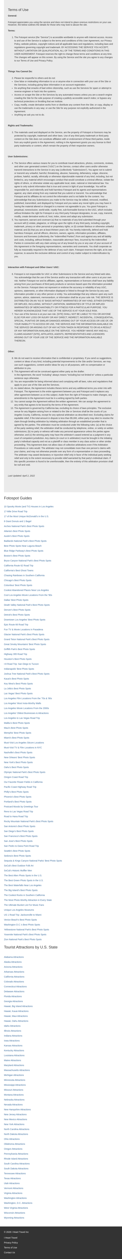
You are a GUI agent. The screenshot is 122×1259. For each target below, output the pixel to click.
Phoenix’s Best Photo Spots (17, 796)
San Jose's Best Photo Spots (18, 841)
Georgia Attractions (13, 1001)
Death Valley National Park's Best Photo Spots (27, 605)
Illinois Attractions (12, 1031)
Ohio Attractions (12, 1139)
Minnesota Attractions (14, 1080)
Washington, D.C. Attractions (18, 1203)
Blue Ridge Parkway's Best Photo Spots (23, 551)
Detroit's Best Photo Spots (17, 614)
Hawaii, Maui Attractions (16, 1016)
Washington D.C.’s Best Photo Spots (22, 924)
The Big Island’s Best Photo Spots (20, 890)
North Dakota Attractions (16, 1134)
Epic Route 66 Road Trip (16, 624)
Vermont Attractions (13, 1188)
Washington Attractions (15, 1198)
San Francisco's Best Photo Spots (20, 836)
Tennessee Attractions (15, 1173)
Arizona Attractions (13, 967)
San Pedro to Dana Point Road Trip (21, 846)
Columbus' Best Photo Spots (18, 585)
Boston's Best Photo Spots (17, 555)
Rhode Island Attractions (16, 1158)
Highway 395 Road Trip (15, 654)
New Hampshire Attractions (17, 1109)
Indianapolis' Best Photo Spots (19, 669)
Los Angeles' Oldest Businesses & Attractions (26, 713)
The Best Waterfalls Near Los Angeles (22, 885)
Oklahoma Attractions (14, 1144)
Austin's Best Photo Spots (17, 536)
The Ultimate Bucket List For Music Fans (24, 905)
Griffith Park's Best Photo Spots (19, 649)
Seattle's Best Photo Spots (17, 851)
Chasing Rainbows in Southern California (24, 575)
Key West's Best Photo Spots (18, 683)
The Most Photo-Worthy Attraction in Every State (28, 900)
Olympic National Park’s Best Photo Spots (24, 772)
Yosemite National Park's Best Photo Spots (25, 934)
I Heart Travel (10, 1237)
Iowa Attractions (12, 1040)
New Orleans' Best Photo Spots (19, 757)
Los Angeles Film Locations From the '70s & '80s (28, 698)
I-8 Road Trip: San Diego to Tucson (21, 664)
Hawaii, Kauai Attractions (16, 1011)
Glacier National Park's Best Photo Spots (24, 634)
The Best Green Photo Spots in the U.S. (23, 880)
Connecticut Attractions (15, 986)
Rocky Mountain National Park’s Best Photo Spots (28, 821)
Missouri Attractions (13, 1090)
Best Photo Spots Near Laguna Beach (23, 546)
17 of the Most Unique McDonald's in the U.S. (26, 516)
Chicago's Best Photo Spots (17, 580)
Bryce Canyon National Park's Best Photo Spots (27, 560)
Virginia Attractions (13, 1193)
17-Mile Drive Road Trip (15, 511)
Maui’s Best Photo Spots (16, 728)
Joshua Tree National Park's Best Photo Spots (27, 674)
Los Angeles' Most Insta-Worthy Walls (22, 703)
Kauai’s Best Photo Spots (16, 678)
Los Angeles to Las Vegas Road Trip (22, 718)
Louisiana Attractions (14, 1055)
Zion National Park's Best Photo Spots (23, 939)
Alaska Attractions (13, 962)
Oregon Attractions (13, 1149)
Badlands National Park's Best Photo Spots (25, 541)
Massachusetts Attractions (17, 1070)
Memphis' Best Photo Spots (17, 733)
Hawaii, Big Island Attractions (18, 1006)
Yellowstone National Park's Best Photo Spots (26, 929)
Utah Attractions (12, 1183)
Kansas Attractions (13, 1045)
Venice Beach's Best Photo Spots (20, 919)
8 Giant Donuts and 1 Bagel (17, 521)
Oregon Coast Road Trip (16, 777)
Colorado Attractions (14, 981)
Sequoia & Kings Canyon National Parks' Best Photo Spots (33, 860)
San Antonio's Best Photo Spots (19, 826)
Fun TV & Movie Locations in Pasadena (23, 629)
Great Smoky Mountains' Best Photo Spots (25, 644)
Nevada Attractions (13, 1104)
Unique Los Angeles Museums (19, 910)
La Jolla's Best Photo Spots (17, 688)
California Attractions (14, 976)
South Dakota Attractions (16, 1168)
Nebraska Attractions (14, 1099)
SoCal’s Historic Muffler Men (18, 870)
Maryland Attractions (14, 1065)
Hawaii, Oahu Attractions (16, 1021)
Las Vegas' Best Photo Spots (18, 693)
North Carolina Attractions (16, 1129)
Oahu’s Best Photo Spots (16, 767)
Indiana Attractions (13, 1035)
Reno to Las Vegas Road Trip (18, 811)
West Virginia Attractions (16, 1208)
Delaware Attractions (14, 991)
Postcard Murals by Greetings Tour (21, 806)
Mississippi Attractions (15, 1085)
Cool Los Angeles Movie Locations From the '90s (28, 595)
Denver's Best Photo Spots (17, 610)
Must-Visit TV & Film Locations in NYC (23, 747)
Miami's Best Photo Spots (16, 737)
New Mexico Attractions (15, 1119)
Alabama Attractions (14, 957)
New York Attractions (14, 1124)
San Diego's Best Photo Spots (19, 831)
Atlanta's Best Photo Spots (17, 531)
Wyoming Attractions (14, 1217)
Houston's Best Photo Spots (18, 659)
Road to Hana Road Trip (16, 816)
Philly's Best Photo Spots (16, 792)
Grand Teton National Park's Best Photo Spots (26, 639)
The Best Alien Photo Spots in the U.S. (23, 875)
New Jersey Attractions (15, 1114)
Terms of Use (10, 1247)
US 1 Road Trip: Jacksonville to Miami (22, 915)
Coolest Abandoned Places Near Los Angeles (26, 590)
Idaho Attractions (12, 1026)
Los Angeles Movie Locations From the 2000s (26, 708)
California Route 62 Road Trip (18, 565)
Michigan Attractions (14, 1075)
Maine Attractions (12, 1060)
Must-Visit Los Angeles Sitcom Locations (24, 742)
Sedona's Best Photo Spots (17, 856)
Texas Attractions (12, 1178)
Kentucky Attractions (14, 1050)
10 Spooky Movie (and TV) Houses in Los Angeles (29, 506)
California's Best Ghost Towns (18, 570)
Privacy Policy (11, 1242)
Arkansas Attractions (14, 972)
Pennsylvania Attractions (16, 1154)
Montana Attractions (14, 1094)
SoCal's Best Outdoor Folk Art (19, 865)
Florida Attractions (13, 996)
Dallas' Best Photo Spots (16, 600)
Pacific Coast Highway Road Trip (20, 787)
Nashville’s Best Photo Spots (18, 752)
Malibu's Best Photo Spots (17, 723)
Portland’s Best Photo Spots (18, 801)
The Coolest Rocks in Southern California (24, 895)
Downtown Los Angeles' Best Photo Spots (24, 619)
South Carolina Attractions (17, 1163)
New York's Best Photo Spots (18, 762)
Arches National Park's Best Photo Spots (24, 526)
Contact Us (9, 1252)
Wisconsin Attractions (14, 1213)
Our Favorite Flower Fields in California (23, 782)
